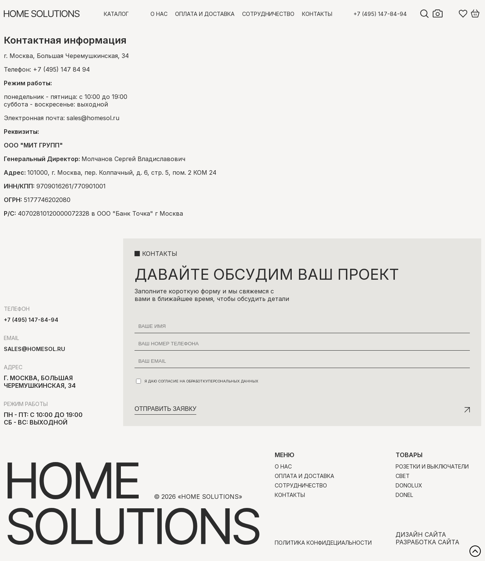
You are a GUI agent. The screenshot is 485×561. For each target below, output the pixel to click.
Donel (404, 495)
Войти (451, 14)
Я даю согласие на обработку (197, 381)
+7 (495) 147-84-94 (380, 14)
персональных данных (233, 381)
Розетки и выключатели (432, 466)
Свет (403, 476)
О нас (158, 14)
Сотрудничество (268, 14)
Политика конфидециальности (323, 542)
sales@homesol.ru (93, 118)
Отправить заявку (165, 409)
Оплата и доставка (205, 14)
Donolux (409, 485)
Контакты (317, 14)
